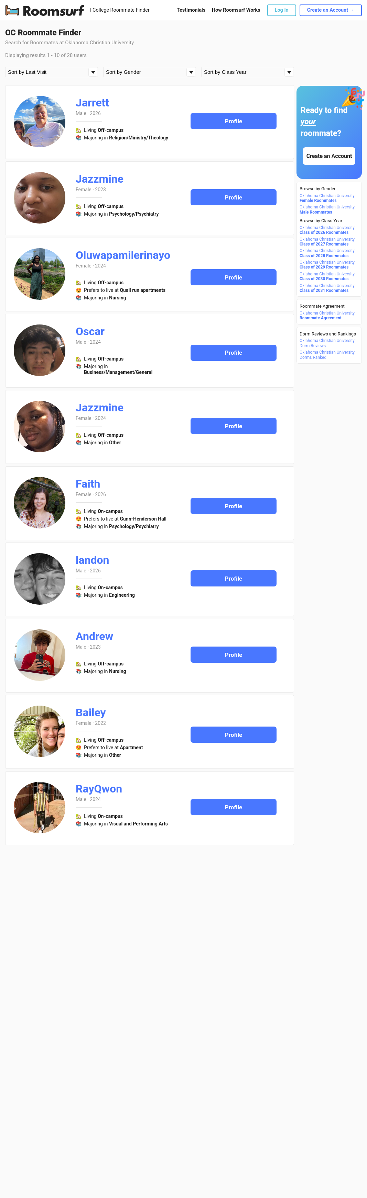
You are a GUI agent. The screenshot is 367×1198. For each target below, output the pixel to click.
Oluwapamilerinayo (123, 255)
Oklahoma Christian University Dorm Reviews (327, 343)
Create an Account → (330, 10)
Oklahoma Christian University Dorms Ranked (327, 355)
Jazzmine (99, 178)
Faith (88, 483)
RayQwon (99, 788)
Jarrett (92, 102)
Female (83, 189)
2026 (95, 113)
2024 (100, 266)
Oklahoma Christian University (327, 198)
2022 (100, 723)
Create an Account (329, 156)
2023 (100, 189)
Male (81, 113)
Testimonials (191, 10)
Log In (282, 10)
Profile (233, 121)
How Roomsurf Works (236, 10)
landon (92, 560)
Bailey (91, 712)
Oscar (90, 331)
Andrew (94, 636)
